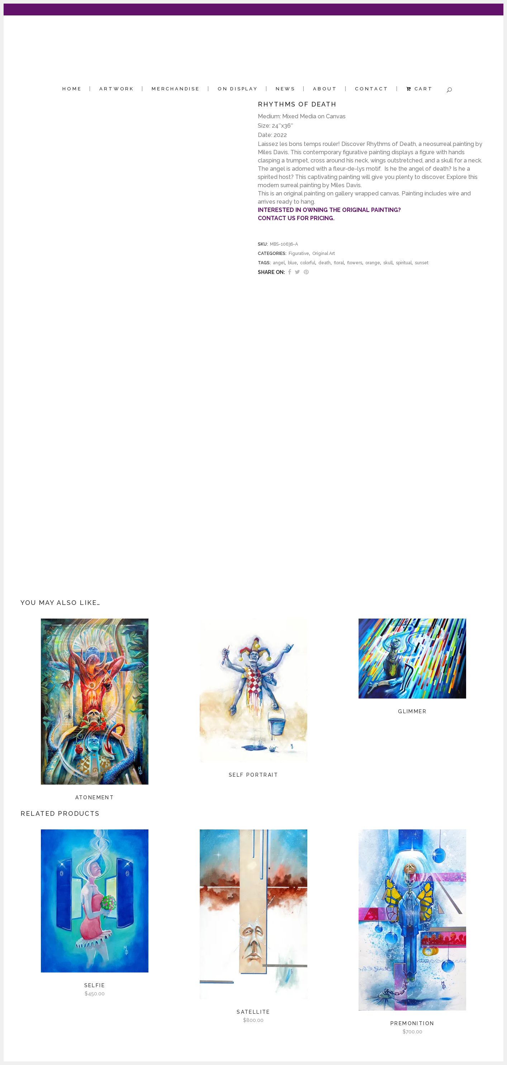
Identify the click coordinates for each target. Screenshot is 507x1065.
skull (388, 262)
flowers (354, 262)
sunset (421, 262)
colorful (307, 262)
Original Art (323, 253)
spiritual (404, 262)
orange (372, 262)
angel (279, 262)
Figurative (299, 253)
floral (339, 262)
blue (292, 262)
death (324, 262)
